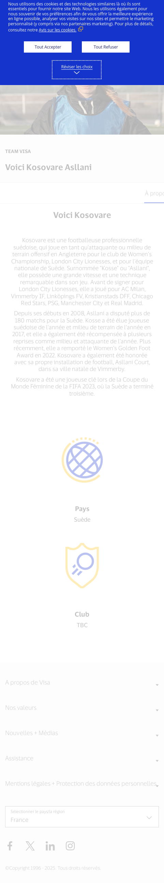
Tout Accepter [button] (48, 47)
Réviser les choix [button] (77, 67)
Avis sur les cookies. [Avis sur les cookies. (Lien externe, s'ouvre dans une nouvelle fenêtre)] (57, 30)
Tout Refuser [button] (106, 47)
